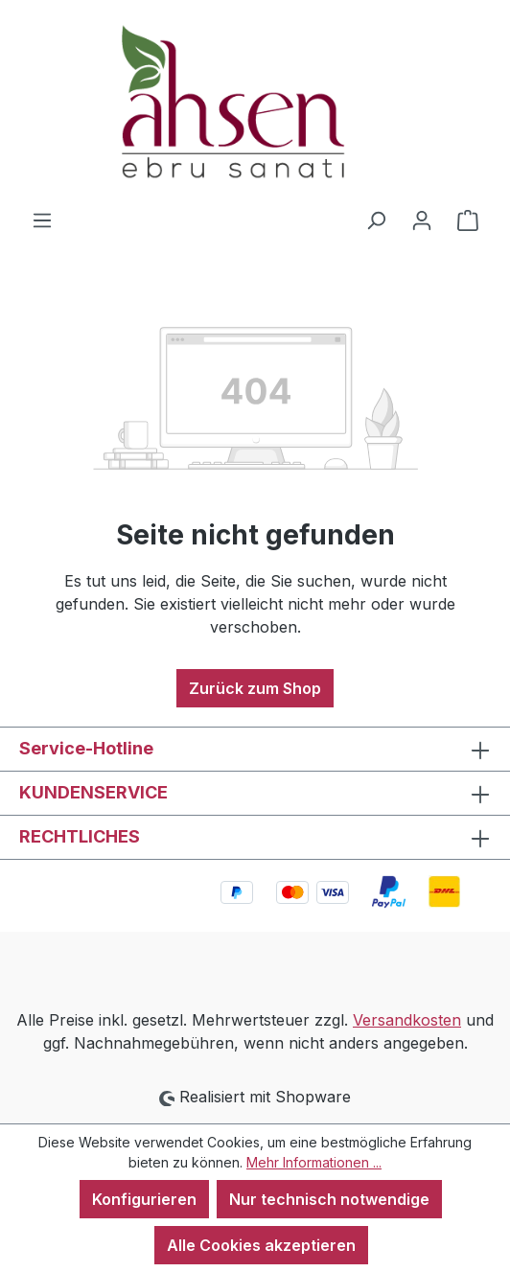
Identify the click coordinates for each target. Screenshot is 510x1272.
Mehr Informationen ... (314, 1162)
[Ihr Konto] (422, 219)
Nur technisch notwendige (329, 1199)
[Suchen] (376, 219)
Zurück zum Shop (255, 688)
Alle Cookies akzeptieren (261, 1245)
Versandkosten (407, 1019)
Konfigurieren (144, 1199)
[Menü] (42, 219)
